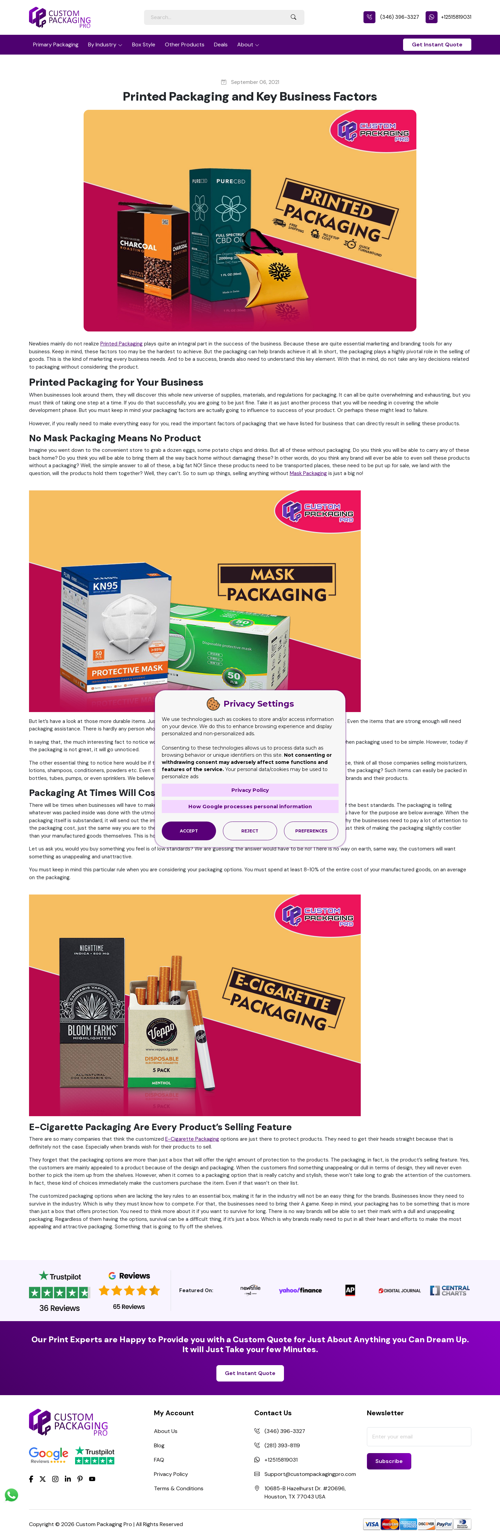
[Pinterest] (80, 1479)
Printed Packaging (121, 343)
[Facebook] (31, 1479)
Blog (159, 1445)
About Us (165, 1431)
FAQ (159, 1459)
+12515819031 (448, 17)
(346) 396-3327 (391, 17)
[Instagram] (55, 1479)
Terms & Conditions (178, 1488)
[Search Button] (293, 17)
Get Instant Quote (437, 44)
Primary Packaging (55, 44)
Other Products (184, 44)
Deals (221, 44)
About (245, 44)
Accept (189, 830)
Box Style (143, 44)
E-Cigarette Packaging (192, 1139)
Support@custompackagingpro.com (310, 1474)
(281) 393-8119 (282, 1445)
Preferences (311, 830)
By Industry (102, 44)
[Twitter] (43, 1479)
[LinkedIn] (68, 1479)
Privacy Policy (171, 1474)
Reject (249, 830)
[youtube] (92, 1479)
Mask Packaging (308, 473)
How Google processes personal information (250, 806)
